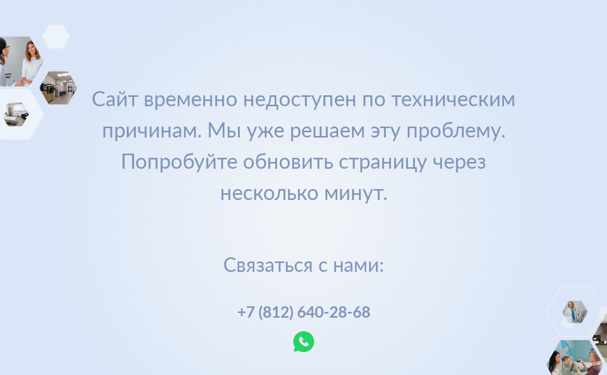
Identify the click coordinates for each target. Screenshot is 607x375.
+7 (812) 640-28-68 (303, 311)
